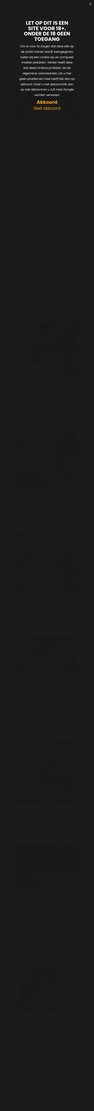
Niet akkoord (47, 108)
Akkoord (47, 102)
